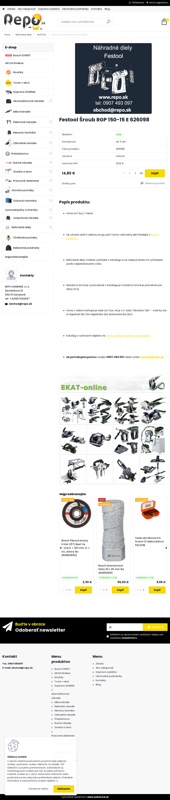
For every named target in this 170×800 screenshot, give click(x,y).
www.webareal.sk (98, 797)
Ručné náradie (18, 163)
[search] (108, 23)
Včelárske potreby (21, 237)
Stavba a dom (18, 172)
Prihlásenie (138, 2)
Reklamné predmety (22, 247)
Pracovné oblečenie (22, 181)
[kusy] (130, 173)
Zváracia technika (21, 200)
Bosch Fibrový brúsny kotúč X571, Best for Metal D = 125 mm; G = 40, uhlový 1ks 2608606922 (75, 548)
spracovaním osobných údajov (141, 634)
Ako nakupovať (27, 9)
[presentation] (61, 548)
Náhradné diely (24, 34)
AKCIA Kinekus (14, 63)
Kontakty (96, 9)
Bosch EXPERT (18, 55)
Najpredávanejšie (16, 257)
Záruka (11, 9)
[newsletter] (155, 627)
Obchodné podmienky (75, 9)
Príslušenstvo (17, 153)
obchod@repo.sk (20, 304)
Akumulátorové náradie (24, 101)
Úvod (7, 34)
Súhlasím (63, 789)
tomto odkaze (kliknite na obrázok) (128, 336)
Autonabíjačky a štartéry (21, 210)
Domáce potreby (19, 190)
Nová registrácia (158, 2)
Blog (107, 9)
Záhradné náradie (20, 143)
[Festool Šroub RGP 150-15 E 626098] (113, 78)
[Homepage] (3, 9)
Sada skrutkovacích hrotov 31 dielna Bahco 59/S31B (149, 541)
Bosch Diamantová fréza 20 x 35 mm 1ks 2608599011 (111, 569)
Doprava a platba (49, 9)
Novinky (14, 72)
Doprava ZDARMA (20, 92)
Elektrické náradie (20, 122)
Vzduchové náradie (21, 218)
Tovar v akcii (17, 82)
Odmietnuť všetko (38, 788)
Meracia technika (20, 132)
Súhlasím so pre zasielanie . (136, 636)
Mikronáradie (17, 111)
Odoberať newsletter (40, 630)
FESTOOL (41, 34)
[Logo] (24, 22)
